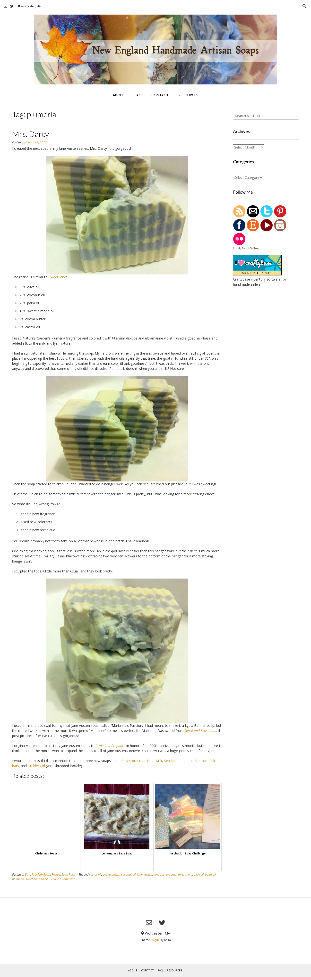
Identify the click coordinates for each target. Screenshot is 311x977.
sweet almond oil (37, 879)
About (119, 95)
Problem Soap (41, 874)
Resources (188, 95)
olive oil (199, 874)
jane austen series (165, 874)
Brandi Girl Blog (250, 248)
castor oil (95, 874)
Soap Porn (68, 874)
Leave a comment (63, 879)
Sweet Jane (57, 277)
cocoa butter (111, 874)
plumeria (18, 879)
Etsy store (129, 760)
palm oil (210, 874)
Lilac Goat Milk (150, 760)
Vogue (155, 940)
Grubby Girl (36, 765)
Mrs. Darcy (30, 134)
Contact (160, 95)
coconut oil (128, 874)
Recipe (56, 874)
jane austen (144, 874)
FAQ (138, 95)
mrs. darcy (185, 874)
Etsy (27, 874)
